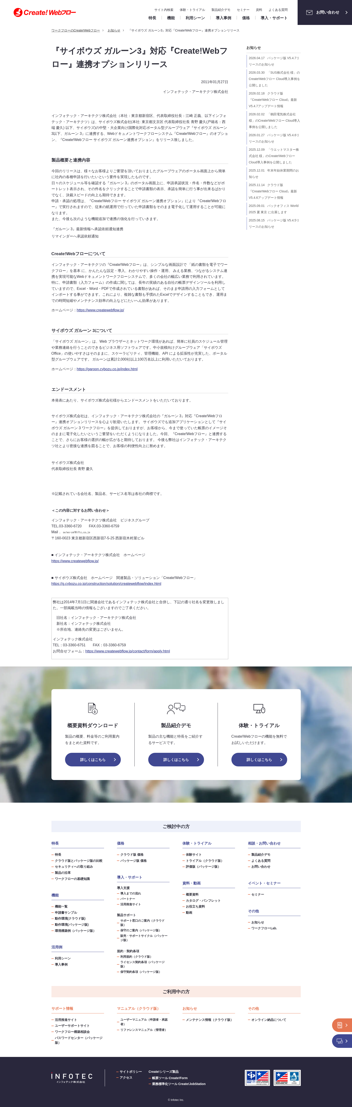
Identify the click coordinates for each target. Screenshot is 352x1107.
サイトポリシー (131, 1071)
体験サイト (194, 854)
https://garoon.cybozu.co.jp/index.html (107, 369)
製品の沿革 (63, 872)
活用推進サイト (130, 904)
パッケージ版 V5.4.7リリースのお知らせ (274, 61)
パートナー (127, 899)
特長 (58, 854)
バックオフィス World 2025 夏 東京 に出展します (274, 209)
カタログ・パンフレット (203, 900)
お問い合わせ (321, 12)
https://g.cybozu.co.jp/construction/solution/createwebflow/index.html (106, 584)
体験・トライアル (192, 10)
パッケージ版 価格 (133, 860)
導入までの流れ (130, 893)
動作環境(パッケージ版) (72, 924)
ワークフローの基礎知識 (72, 879)
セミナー (243, 10)
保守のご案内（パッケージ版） (141, 930)
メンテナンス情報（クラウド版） (209, 1020)
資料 (259, 10)
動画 (189, 912)
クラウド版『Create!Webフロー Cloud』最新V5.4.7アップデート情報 (273, 100)
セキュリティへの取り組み (74, 866)
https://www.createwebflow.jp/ (100, 310)
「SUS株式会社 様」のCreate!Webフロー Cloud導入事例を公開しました (274, 79)
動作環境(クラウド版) (70, 918)
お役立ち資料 (195, 906)
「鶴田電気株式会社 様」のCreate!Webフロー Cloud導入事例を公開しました (274, 120)
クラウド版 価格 (131, 854)
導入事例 (61, 964)
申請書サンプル (66, 912)
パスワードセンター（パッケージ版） (78, 1040)
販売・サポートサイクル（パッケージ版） (144, 938)
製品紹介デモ (221, 10)
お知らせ (253, 48)
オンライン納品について (268, 1020)
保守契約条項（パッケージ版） (141, 972)
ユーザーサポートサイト (72, 1025)
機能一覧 (61, 906)
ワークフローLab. (264, 928)
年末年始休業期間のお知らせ (274, 174)
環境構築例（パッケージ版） (75, 931)
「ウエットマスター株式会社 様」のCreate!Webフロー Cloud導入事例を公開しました (274, 156)
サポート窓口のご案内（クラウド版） (142, 923)
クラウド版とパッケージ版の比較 (78, 860)
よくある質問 (278, 10)
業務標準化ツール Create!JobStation (179, 1084)
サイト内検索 (163, 10)
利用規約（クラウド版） (136, 956)
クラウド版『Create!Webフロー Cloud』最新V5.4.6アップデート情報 (273, 191)
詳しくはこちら (93, 760)
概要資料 (192, 894)
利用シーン (63, 958)
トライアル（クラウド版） (205, 860)
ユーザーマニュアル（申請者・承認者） (144, 1022)
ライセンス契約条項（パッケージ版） (142, 964)
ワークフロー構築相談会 (72, 1032)
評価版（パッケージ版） (203, 866)
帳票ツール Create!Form (170, 1078)
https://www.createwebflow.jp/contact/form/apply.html (127, 651)
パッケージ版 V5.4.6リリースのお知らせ (274, 138)
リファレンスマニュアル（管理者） (144, 1030)
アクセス (126, 1077)
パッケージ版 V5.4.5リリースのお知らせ (274, 223)
